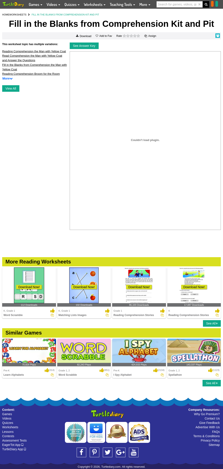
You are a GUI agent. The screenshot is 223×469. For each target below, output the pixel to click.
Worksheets (10, 427)
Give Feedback (209, 423)
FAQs (216, 431)
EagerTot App (12, 445)
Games (7, 414)
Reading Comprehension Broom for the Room (31, 73)
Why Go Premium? (207, 414)
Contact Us (212, 418)
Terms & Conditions (206, 436)
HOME (5, 14)
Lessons (8, 431)
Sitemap (214, 445)
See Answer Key (84, 46)
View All (10, 88)
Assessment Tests (14, 440)
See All (212, 323)
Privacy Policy (210, 440)
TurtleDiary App (14, 449)
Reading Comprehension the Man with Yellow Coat (34, 51)
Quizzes (7, 423)
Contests (8, 436)
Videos (7, 418)
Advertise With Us (208, 427)
